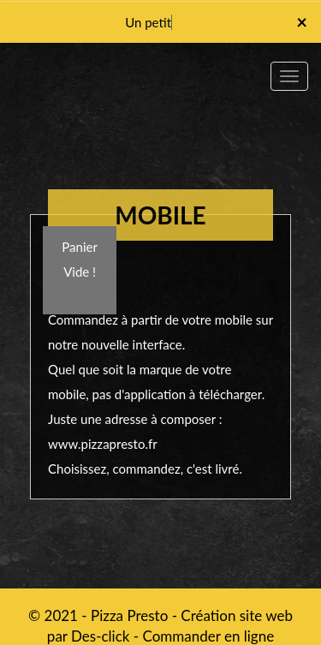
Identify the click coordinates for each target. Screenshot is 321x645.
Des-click (100, 636)
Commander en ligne (209, 636)
